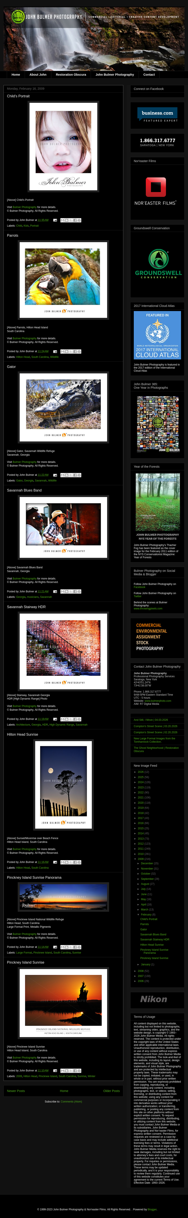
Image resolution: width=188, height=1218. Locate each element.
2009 (19, 1076)
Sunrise (76, 952)
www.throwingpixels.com (148, 608)
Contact (149, 74)
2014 (141, 833)
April (144, 904)
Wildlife (54, 357)
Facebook (139, 587)
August (145, 884)
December (147, 863)
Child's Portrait (18, 96)
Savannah (41, 480)
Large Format (24, 952)
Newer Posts (16, 1091)
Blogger (152, 1209)
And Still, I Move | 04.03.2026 (151, 719)
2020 (141, 802)
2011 (141, 848)
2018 (141, 813)
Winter (92, 1076)
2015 (141, 828)
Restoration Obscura (71, 74)
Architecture (23, 724)
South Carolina (40, 357)
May (144, 899)
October (146, 873)
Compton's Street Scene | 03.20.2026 (156, 726)
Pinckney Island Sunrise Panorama (34, 877)
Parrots (12, 235)
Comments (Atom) (71, 1101)
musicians (32, 596)
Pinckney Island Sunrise (25, 962)
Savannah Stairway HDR (26, 607)
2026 (141, 772)
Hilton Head (23, 357)
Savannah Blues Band (24, 490)
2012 (141, 843)
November (147, 868)
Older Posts (111, 1091)
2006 (141, 981)
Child (19, 225)
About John (38, 74)
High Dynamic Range (61, 724)
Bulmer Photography (25, 207)
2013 (141, 838)
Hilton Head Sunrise (22, 734)
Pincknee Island (42, 952)
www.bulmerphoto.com (158, 700)
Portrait (34, 225)
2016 (141, 823)
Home (16, 74)
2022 (141, 792)
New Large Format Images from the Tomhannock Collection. (154, 740)
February (146, 914)
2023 (141, 787)
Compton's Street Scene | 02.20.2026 (156, 732)
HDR (45, 724)
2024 (141, 782)
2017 (141, 818)
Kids (26, 225)
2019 (141, 807)
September (148, 878)
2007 (141, 976)
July (143, 889)
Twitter (137, 596)
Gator (11, 367)
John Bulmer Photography (115, 74)
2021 (141, 797)
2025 (141, 777)
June (144, 894)
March (145, 909)
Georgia (28, 480)
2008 (141, 971)
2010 (141, 854)
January (146, 964)
